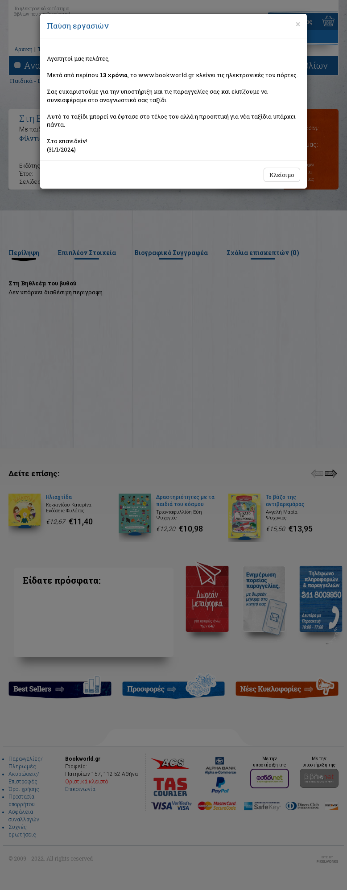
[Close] (298, 24)
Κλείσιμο (281, 175)
